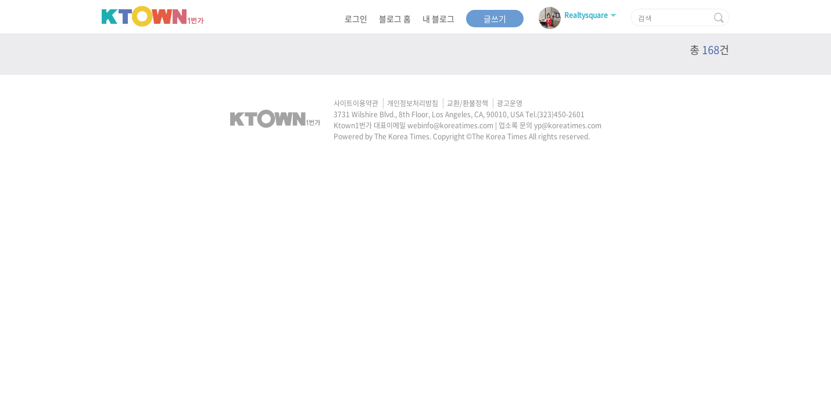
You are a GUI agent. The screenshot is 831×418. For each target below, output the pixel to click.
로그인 (356, 18)
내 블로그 (438, 18)
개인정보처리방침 (412, 103)
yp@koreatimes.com (567, 125)
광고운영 (509, 103)
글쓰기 (494, 18)
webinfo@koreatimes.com (450, 125)
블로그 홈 (395, 18)
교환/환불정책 (467, 103)
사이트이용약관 (356, 103)
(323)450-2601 (561, 114)
